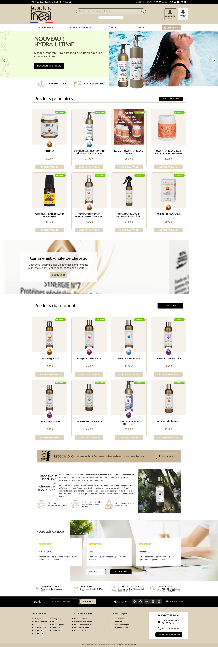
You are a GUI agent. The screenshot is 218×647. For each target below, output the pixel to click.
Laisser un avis (121, 571)
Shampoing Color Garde (89, 358)
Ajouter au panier (49, 167)
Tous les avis (96, 571)
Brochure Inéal (175, 601)
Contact (142, 27)
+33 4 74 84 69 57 (168, 628)
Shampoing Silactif (50, 358)
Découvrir (70, 275)
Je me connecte (167, 456)
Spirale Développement (127, 645)
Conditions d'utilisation (83, 621)
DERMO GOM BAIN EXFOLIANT (129, 422)
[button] (16, 60)
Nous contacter (80, 630)
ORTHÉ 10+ (49, 151)
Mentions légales (80, 619)
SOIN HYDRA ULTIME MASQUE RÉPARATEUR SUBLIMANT (89, 152)
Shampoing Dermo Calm (168, 358)
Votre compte (119, 613)
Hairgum (38, 619)
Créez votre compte (121, 624)
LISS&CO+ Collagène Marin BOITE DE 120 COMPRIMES (168, 152)
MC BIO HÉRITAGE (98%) (168, 214)
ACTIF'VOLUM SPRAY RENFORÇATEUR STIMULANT (89, 215)
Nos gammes (45, 27)
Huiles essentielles (41, 621)
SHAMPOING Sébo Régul (89, 421)
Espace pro (173, 28)
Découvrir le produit (49, 65)
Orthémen (38, 630)
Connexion (118, 621)
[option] (109, 60)
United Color (57, 627)
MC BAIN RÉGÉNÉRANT (168, 421)
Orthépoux (39, 633)
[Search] (111, 11)
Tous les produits (171, 99)
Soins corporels (58, 624)
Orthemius (56, 630)
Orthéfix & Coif (40, 627)
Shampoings (56, 619)
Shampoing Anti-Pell (49, 421)
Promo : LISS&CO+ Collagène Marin (128, 152)
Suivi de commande (121, 619)
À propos (114, 27)
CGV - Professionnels (82, 627)
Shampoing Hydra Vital (128, 358)
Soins (54, 621)
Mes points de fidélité (122, 627)
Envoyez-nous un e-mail (168, 635)
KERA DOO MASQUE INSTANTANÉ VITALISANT (129, 215)
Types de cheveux (80, 27)
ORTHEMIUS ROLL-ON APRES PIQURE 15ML (49, 215)
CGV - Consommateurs (83, 624)
